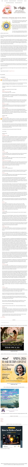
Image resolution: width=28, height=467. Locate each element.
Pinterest (2, 421)
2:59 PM (3, 155)
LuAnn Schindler (4, 173)
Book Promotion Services (10, 2)
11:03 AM (3, 134)
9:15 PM (3, 201)
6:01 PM (3, 172)
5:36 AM (3, 97)
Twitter (2, 420)
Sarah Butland (4, 287)
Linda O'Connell (4, 152)
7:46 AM (3, 225)
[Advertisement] (14, 456)
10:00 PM (3, 306)
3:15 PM (3, 286)
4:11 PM (3, 159)
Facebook (2, 418)
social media (3, 74)
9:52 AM (3, 116)
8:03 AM (3, 107)
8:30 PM (3, 316)
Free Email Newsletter (18, 2)
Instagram (2, 419)
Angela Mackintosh (4, 135)
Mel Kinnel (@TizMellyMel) (5, 160)
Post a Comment (3, 317)
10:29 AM (3, 263)
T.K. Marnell (3, 211)
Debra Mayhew (4, 108)
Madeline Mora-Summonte (6, 91)
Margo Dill (3, 202)
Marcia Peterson (4, 156)
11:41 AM (3, 151)
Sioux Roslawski (4, 78)
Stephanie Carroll (4, 117)
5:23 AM (3, 90)
